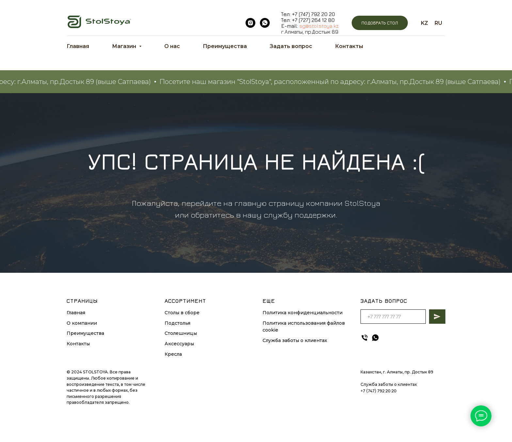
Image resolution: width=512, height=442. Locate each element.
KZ (424, 23)
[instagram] (250, 23)
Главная (78, 46)
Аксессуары (179, 344)
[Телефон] (364, 338)
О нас (172, 46)
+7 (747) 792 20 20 (313, 14)
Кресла (173, 354)
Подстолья (177, 323)
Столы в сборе (182, 313)
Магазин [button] (124, 46)
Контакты (349, 46)
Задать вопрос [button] (291, 46)
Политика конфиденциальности (303, 313)
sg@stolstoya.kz (319, 26)
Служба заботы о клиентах (295, 340)
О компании (82, 323)
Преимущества (225, 46)
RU (438, 23)
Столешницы (181, 333)
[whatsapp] (265, 23)
